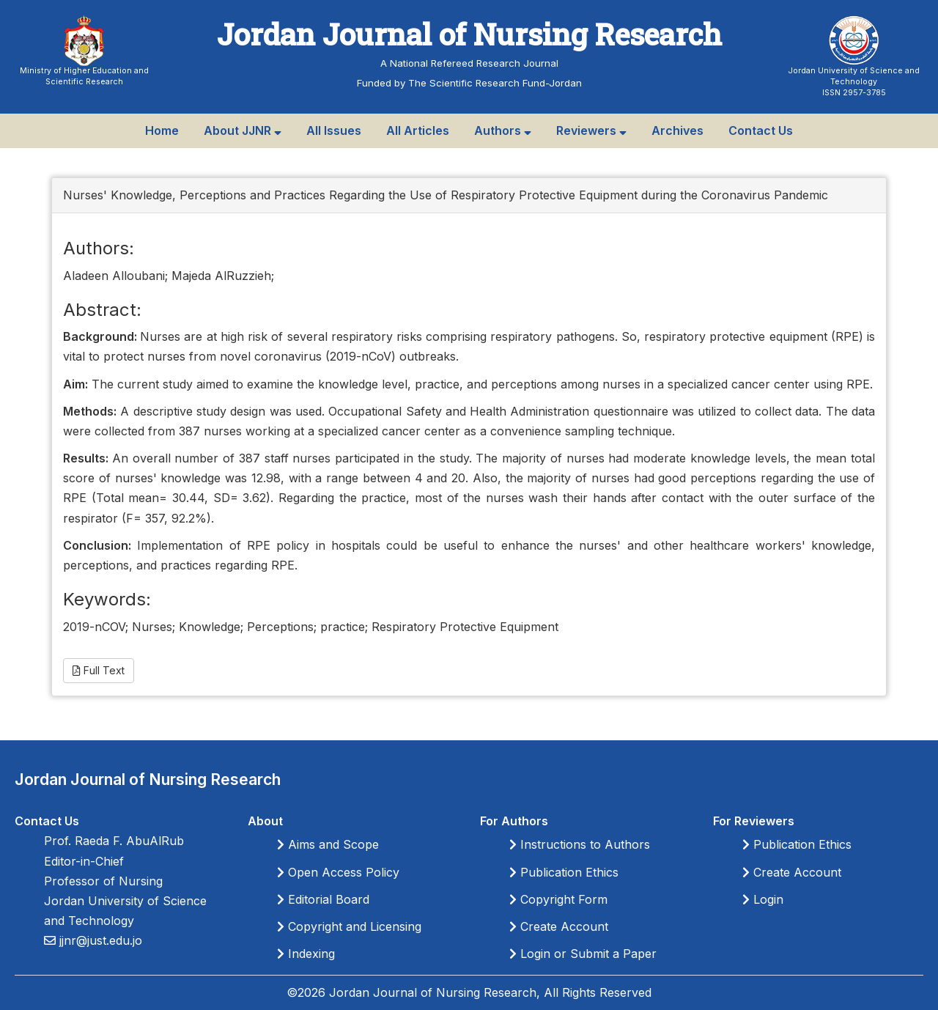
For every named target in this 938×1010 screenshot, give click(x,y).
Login (762, 899)
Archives (677, 130)
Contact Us (760, 130)
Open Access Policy (338, 872)
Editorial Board (323, 899)
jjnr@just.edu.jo (99, 940)
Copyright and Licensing (349, 926)
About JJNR (242, 130)
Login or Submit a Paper (583, 953)
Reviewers (591, 130)
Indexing (306, 953)
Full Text (99, 670)
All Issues (333, 130)
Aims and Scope (328, 844)
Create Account (558, 926)
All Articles (417, 130)
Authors (502, 130)
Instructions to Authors (579, 844)
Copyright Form (558, 899)
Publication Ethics (563, 872)
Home (162, 130)
